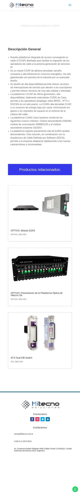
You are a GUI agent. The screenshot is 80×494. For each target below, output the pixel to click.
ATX (12, 362)
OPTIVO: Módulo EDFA (23, 230)
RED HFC (23, 234)
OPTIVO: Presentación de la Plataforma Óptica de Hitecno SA (36, 294)
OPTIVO (14, 234)
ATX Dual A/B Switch (21, 358)
